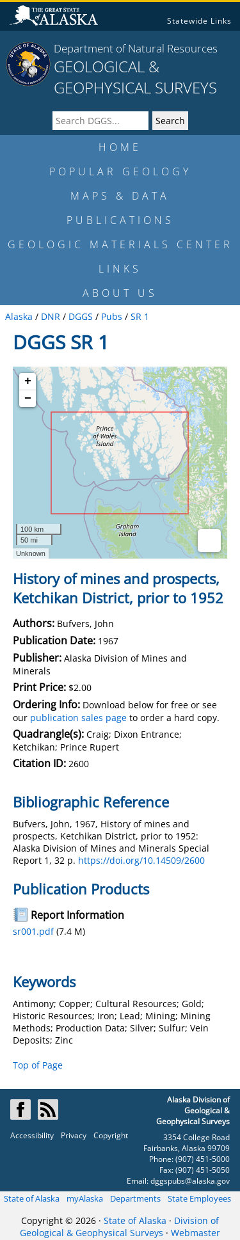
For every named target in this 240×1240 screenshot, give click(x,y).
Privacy (73, 1135)
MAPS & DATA (120, 196)
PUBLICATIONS (120, 220)
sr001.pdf (33, 931)
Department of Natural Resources (136, 48)
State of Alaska (32, 1198)
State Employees (199, 1198)
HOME (120, 147)
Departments (135, 1198)
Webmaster (195, 1233)
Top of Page (38, 1065)
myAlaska (85, 1198)
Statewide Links (199, 20)
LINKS (120, 269)
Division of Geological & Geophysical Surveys (119, 1226)
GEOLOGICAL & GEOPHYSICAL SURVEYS (135, 77)
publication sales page (78, 717)
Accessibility (32, 1135)
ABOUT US (120, 293)
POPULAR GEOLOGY (120, 171)
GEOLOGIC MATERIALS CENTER (120, 244)
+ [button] (27, 381)
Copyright (110, 1135)
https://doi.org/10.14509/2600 (141, 860)
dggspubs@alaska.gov (190, 1180)
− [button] (27, 398)
